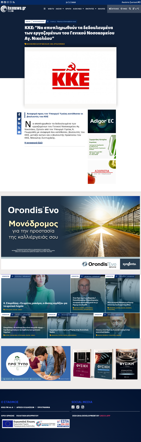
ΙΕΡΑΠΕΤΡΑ (5, 276)
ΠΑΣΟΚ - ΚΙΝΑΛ (17, 309)
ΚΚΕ (51, 44)
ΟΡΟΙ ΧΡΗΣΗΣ (7, 416)
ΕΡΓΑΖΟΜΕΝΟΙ (59, 44)
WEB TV (51, 9)
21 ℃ (136, 9)
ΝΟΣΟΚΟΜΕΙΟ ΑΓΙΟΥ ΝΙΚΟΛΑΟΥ (38, 44)
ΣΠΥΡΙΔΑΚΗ (8, 309)
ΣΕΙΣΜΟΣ (128, 308)
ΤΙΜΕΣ (124, 9)
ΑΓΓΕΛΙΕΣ (114, 9)
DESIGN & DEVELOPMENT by (91, 416)
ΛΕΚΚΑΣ (118, 335)
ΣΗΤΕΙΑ (118, 308)
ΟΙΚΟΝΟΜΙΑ (14, 335)
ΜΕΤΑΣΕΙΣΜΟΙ (72, 335)
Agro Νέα (78, 9)
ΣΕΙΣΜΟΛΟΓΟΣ (88, 309)
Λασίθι (60, 9)
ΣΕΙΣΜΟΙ (82, 308)
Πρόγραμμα (44, 407)
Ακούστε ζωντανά (131, 2)
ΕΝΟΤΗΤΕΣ (91, 9)
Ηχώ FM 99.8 (7, 407)
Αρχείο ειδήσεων (25, 407)
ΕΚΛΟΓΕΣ (101, 9)
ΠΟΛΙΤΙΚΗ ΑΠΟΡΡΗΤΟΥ (27, 416)
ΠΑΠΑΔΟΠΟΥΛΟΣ (78, 309)
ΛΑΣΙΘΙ (28, 21)
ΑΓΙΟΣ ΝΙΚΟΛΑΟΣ (39, 21)
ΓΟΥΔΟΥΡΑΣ (89, 308)
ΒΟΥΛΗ (7, 335)
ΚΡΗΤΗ (68, 9)
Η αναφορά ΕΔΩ (34, 142)
